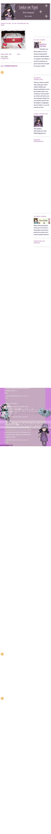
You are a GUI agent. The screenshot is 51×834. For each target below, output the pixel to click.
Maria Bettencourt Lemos (11, 684)
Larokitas (7, 531)
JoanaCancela (8, 447)
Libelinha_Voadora (9, 148)
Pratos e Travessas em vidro (41, 196)
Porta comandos (38, 188)
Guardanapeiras (38, 180)
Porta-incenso (38, 194)
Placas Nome (37, 186)
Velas (35, 209)
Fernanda (7, 167)
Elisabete (6, 278)
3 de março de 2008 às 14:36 (16, 779)
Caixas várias (15, 58)
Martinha (7, 255)
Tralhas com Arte (9, 403)
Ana (5, 626)
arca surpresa (8, 696)
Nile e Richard (8, 496)
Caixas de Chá (38, 162)
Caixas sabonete (38, 170)
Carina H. (7, 107)
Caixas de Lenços (38, 165)
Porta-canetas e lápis (39, 191)
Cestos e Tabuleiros (39, 175)
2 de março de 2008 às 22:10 (16, 690)
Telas (35, 204)
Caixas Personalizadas (40, 167)
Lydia (43, 42)
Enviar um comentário (7, 817)
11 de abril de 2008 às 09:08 (16, 812)
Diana (6, 130)
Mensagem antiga (26, 821)
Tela (35, 202)
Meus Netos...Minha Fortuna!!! (13, 299)
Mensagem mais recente (7, 821)
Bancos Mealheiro (39, 149)
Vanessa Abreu (8, 651)
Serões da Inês (8, 339)
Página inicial (17, 822)
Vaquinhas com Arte (10, 208)
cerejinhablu (7, 510)
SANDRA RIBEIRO (10, 424)
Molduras (36, 183)
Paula (5, 610)
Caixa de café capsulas (40, 159)
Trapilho (36, 207)
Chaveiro (36, 178)
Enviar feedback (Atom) (14, 828)
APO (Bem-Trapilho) (10, 359)
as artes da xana (8, 473)
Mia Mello (7, 554)
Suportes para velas (39, 199)
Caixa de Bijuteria (39, 157)
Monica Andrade (9, 70)
